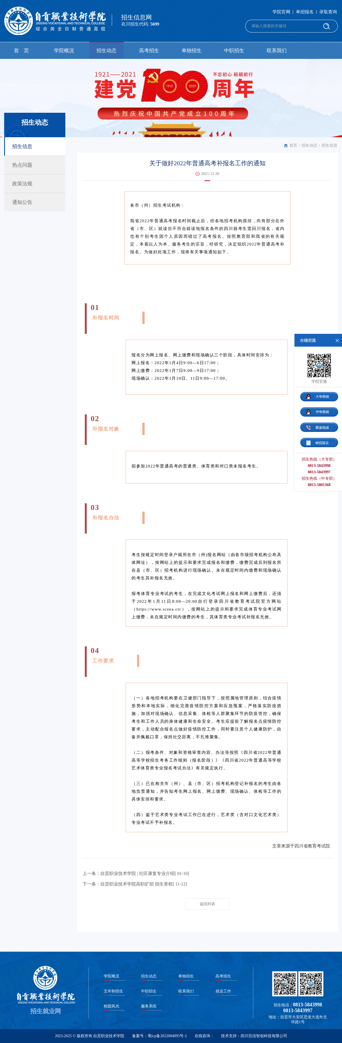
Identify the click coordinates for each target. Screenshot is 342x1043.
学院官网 (281, 11)
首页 (293, 145)
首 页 (21, 50)
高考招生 (149, 50)
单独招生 (192, 50)
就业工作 (223, 991)
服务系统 (149, 1006)
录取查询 (328, 11)
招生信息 (329, 145)
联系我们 (277, 50)
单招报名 (305, 11)
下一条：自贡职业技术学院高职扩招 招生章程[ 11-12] (135, 884)
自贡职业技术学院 (108, 1036)
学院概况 (64, 50)
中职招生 (234, 50)
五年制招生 (113, 991)
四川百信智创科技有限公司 (264, 1036)
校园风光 (111, 1006)
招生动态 (106, 50)
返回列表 (207, 904)
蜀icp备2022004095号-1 (167, 1036)
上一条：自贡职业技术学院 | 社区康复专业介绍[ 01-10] (136, 873)
